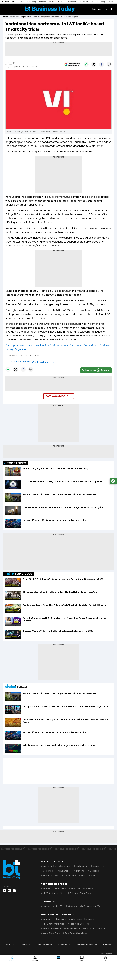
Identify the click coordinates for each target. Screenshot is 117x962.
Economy (65, 866)
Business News (8, 17)
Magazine (94, 871)
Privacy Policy (64, 945)
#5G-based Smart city (43, 362)
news (29, 17)
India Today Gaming (57, 2)
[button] (105, 958)
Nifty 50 (58, 906)
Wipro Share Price (51, 933)
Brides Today (100, 2)
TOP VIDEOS (20, 574)
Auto (83, 876)
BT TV (60, 876)
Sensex (46, 906)
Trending (80, 871)
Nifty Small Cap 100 (91, 906)
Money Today (99, 866)
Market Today (49, 866)
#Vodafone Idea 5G (20, 362)
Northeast (42, 2)
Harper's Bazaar (86, 2)
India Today (31, 2)
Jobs (93, 876)
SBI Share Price (73, 929)
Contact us (25, 945)
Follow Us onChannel (96, 371)
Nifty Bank (72, 906)
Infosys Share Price (52, 929)
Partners (107, 945)
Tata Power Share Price (76, 933)
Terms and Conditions (87, 945)
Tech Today (81, 866)
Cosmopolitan (72, 2)
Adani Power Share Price (82, 889)
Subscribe (96, 9)
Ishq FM (111, 2)
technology (20, 17)
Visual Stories (64, 871)
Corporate (48, 871)
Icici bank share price (95, 929)
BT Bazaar (21, 2)
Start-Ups (47, 876)
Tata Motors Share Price (54, 889)
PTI (14, 63)
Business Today (8, 2)
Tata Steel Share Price (80, 893)
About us (10, 945)
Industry (72, 876)
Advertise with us (44, 945)
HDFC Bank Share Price (53, 893)
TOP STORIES (16, 464)
